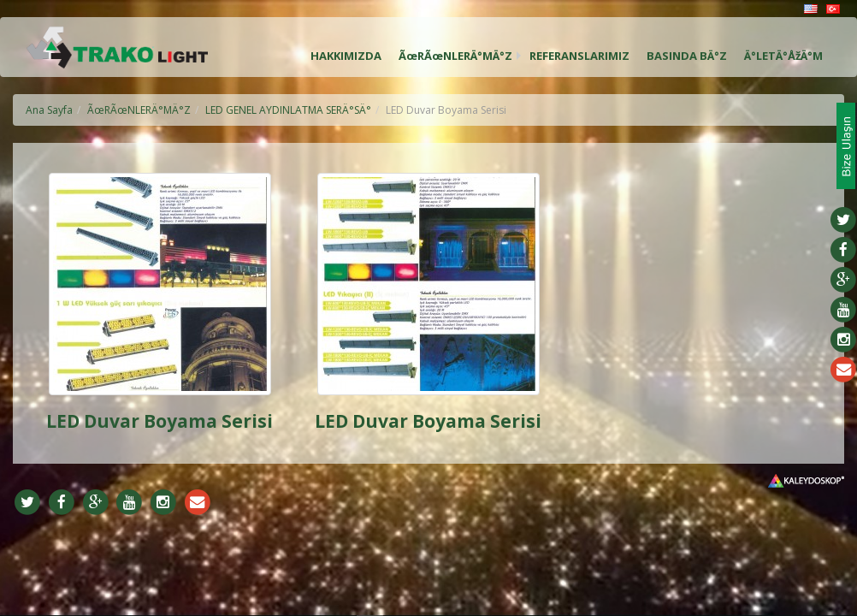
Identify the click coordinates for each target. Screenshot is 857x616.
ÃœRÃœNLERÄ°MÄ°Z (455, 55)
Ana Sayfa (49, 110)
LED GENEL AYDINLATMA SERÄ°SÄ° (288, 110)
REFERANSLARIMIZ (579, 55)
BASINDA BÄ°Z (687, 55)
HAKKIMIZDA (345, 55)
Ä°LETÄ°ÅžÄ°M (783, 55)
